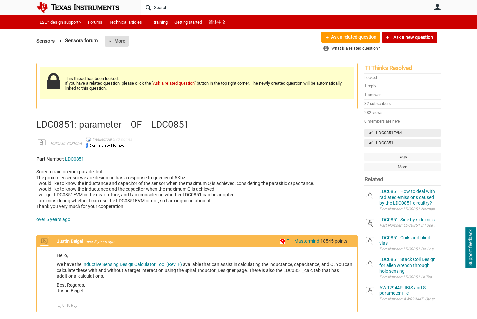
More (119, 41)
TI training (158, 22)
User (437, 7)
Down (75, 307)
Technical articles (125, 22)
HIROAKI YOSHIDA (66, 143)
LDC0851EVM (389, 132)
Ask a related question (353, 37)
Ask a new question (412, 37)
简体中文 (217, 22)
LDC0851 (384, 142)
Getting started (188, 22)
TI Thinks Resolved (388, 68)
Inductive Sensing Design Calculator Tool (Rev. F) (132, 264)
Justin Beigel (70, 241)
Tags (402, 156)
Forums (95, 22)
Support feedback (470, 248)
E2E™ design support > (60, 22)
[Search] (250, 7)
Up (59, 307)
